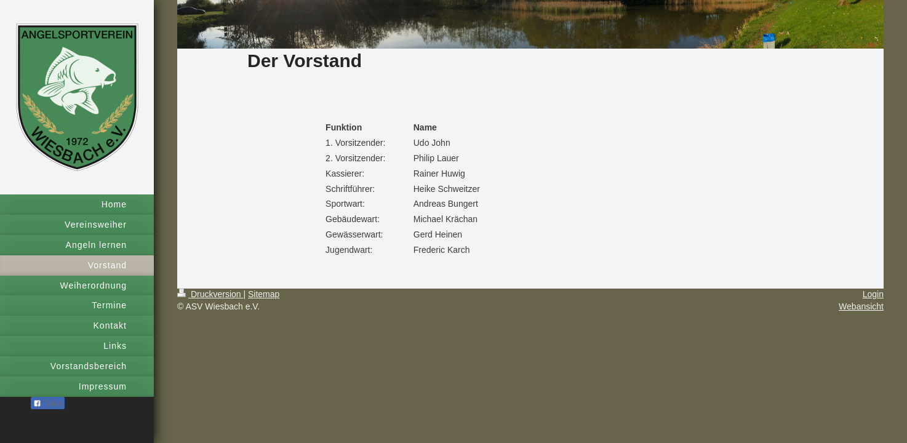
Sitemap (263, 294)
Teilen (47, 403)
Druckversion (210, 294)
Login (873, 294)
